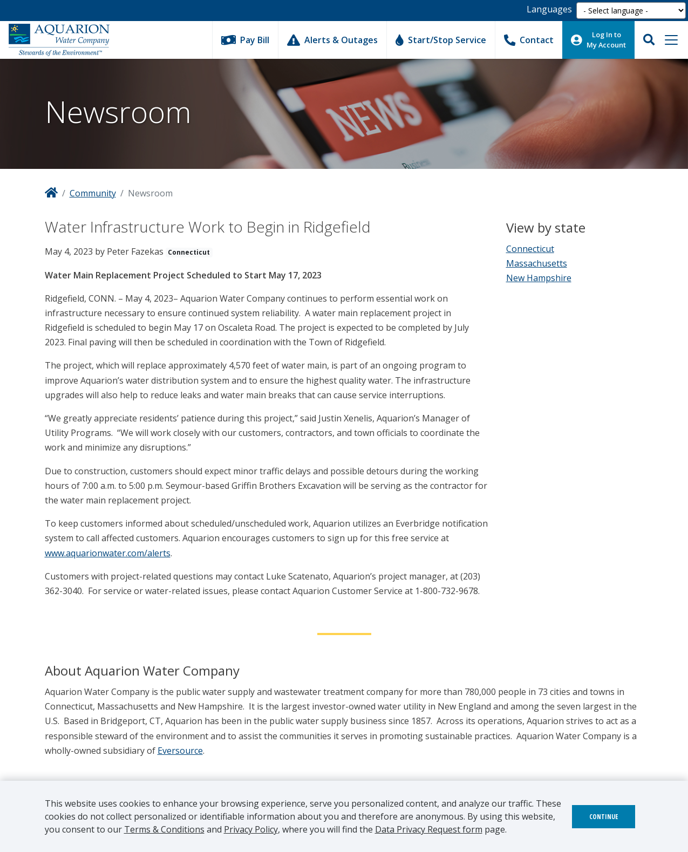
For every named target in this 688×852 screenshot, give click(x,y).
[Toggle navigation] (671, 40)
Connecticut (530, 249)
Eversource (180, 750)
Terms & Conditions (164, 829)
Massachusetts (536, 263)
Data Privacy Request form (428, 829)
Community (93, 193)
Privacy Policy (251, 829)
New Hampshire (538, 278)
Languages (549, 9)
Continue (603, 816)
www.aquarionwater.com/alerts (108, 553)
